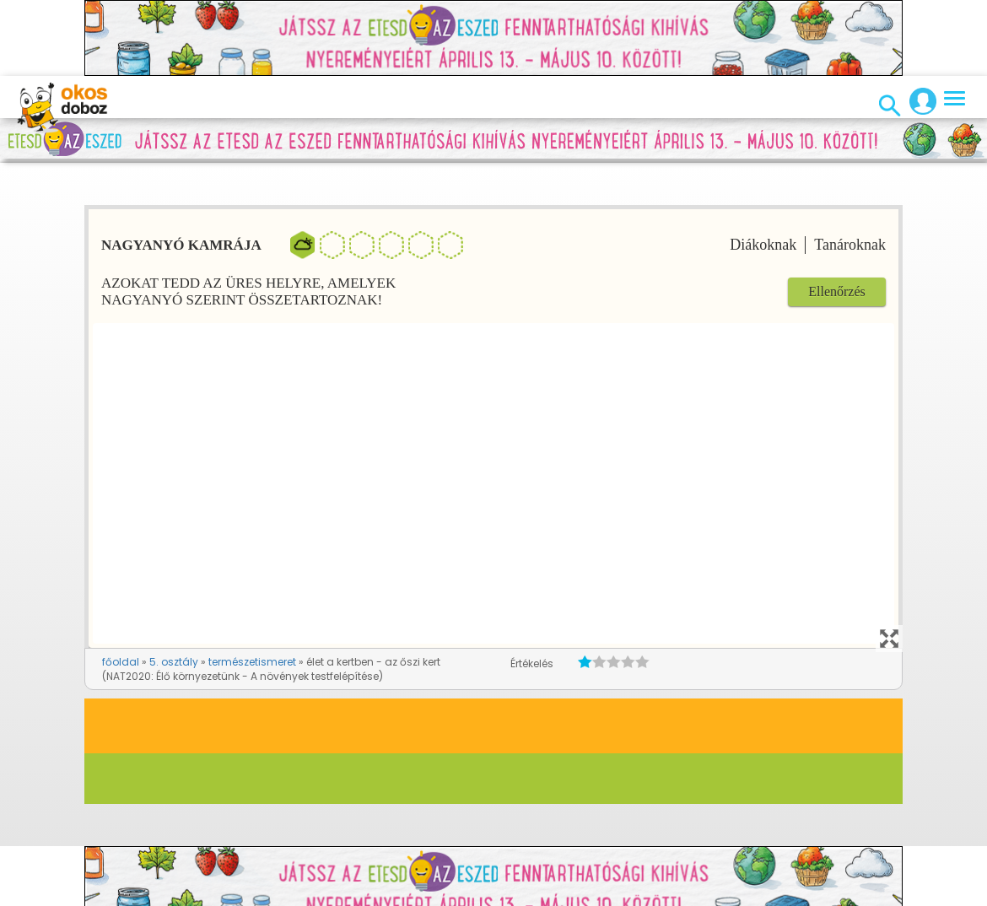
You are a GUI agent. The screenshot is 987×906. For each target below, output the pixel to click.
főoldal (120, 662)
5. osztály (173, 662)
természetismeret (252, 662)
